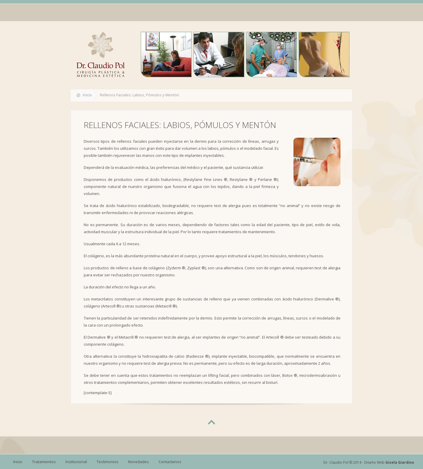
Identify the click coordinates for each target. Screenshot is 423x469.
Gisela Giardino (399, 462)
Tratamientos (44, 461)
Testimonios (107, 461)
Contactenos (170, 461)
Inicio (87, 95)
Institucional (76, 461)
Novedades (138, 461)
